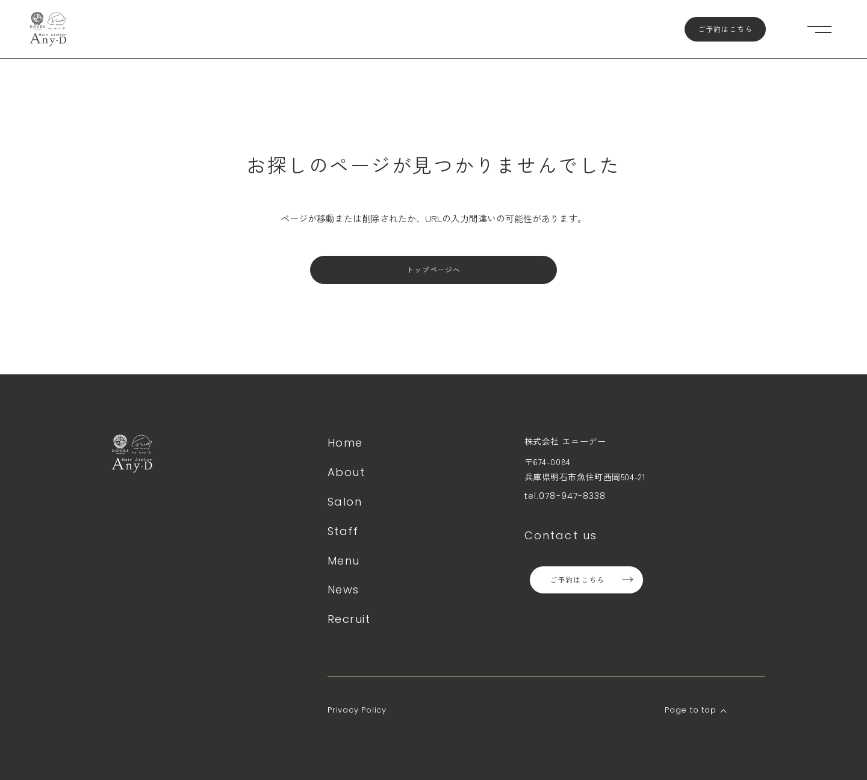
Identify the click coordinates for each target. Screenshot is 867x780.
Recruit (349, 619)
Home (345, 442)
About (346, 472)
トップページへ (433, 270)
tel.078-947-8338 (565, 496)
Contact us (561, 535)
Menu (344, 560)
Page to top (690, 710)
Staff (343, 531)
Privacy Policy (357, 710)
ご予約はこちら (725, 29)
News (343, 589)
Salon (345, 501)
